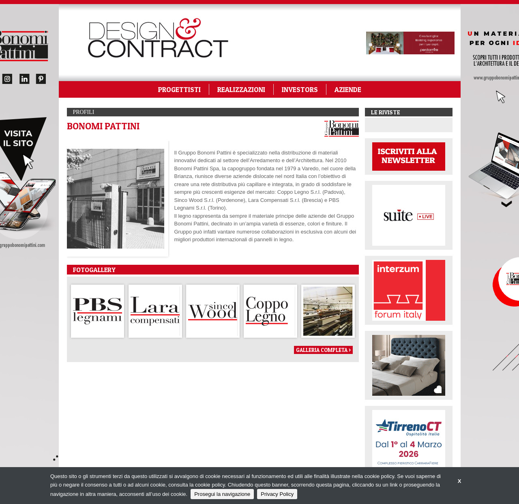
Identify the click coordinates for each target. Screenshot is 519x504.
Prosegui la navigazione (222, 494)
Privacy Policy (277, 494)
